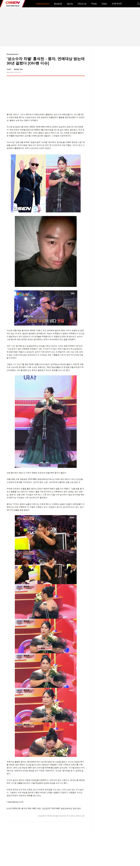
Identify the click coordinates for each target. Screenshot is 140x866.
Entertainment (12, 54)
